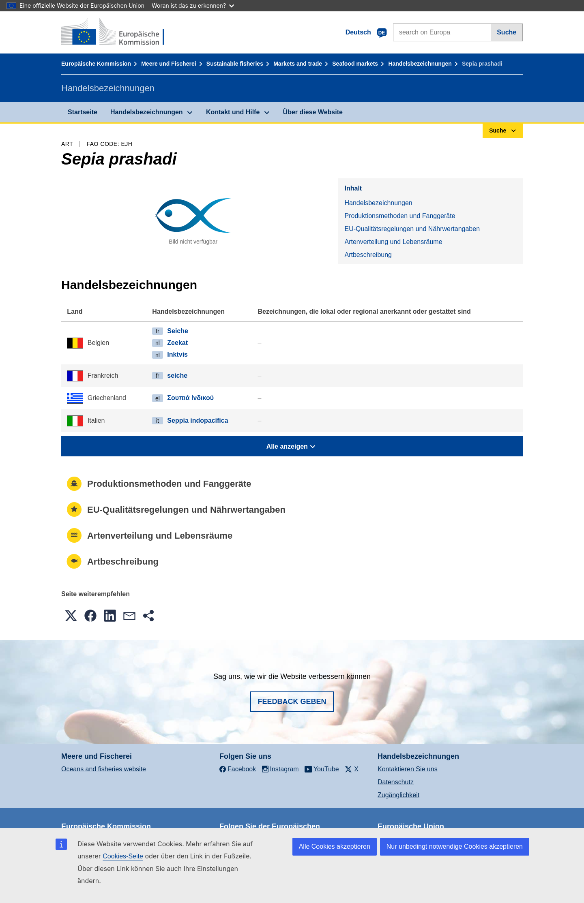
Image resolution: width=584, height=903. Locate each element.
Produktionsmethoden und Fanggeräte (399, 215)
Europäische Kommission (96, 63)
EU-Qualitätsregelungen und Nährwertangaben (412, 228)
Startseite (82, 112)
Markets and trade (297, 63)
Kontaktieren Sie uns (408, 769)
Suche (506, 32)
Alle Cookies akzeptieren (334, 846)
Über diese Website (313, 112)
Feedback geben (292, 702)
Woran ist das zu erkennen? (193, 5)
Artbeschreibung (368, 254)
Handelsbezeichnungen (419, 63)
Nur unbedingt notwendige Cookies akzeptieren (454, 846)
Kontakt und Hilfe (233, 112)
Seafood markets (355, 63)
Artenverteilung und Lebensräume (393, 241)
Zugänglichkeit (398, 795)
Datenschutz (396, 782)
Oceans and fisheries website (103, 769)
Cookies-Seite (123, 856)
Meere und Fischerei (168, 63)
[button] (71, 616)
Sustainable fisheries (234, 63)
